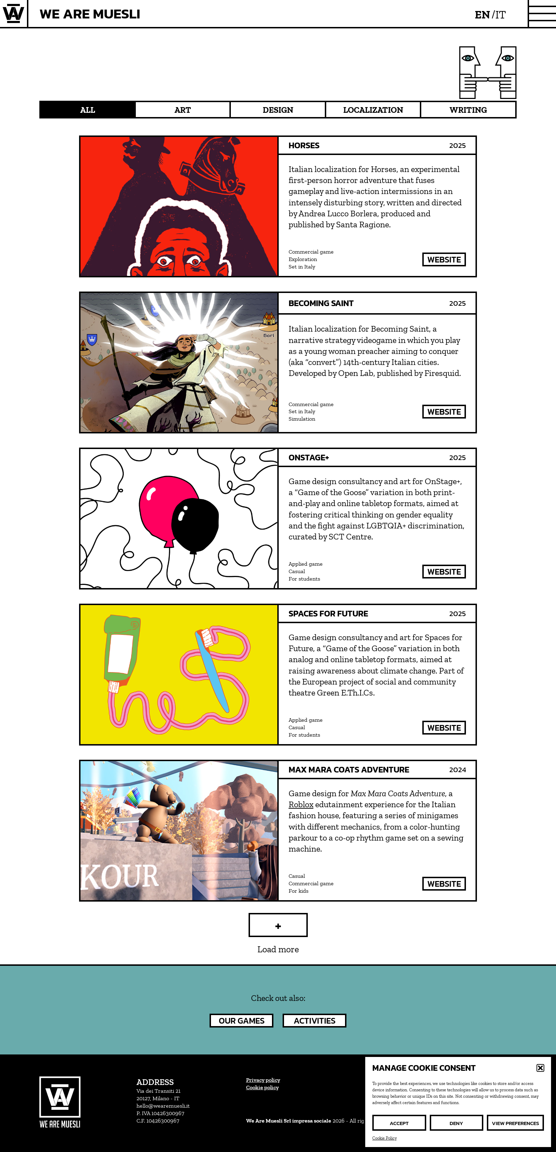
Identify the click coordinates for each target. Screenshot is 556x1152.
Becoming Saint (321, 303)
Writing (468, 110)
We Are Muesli (89, 13)
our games (242, 1020)
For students (304, 578)
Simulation (302, 418)
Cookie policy (262, 1087)
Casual (297, 571)
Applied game (306, 563)
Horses (304, 145)
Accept (399, 1123)
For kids (298, 890)
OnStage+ (309, 457)
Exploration (303, 259)
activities (314, 1020)
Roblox (301, 804)
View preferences (515, 1123)
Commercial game (311, 251)
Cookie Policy (384, 1138)
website (444, 259)
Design (278, 110)
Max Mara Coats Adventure (349, 769)
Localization (373, 110)
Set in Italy (302, 266)
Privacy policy (263, 1079)
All (87, 110)
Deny (456, 1123)
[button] (540, 1067)
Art (182, 110)
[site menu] (542, 13)
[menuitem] (484, 13)
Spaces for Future (328, 613)
